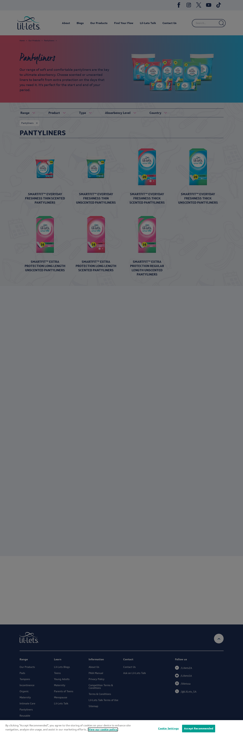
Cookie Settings (168, 728)
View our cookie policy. (103, 729)
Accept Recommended (198, 728)
